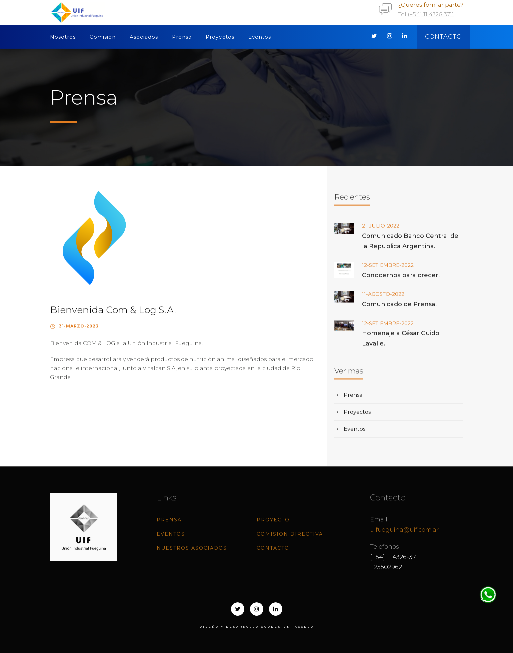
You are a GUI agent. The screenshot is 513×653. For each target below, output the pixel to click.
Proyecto (273, 520)
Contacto (443, 36)
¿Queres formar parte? (430, 4)
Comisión (103, 37)
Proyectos (220, 37)
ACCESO (304, 626)
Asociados (144, 37)
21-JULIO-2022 (380, 226)
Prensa (182, 37)
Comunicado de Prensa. (399, 304)
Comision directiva (290, 534)
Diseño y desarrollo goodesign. (246, 626)
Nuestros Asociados (192, 548)
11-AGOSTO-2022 (383, 294)
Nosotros (63, 37)
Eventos (259, 37)
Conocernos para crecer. (401, 275)
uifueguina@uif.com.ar (404, 529)
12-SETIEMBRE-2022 (388, 265)
